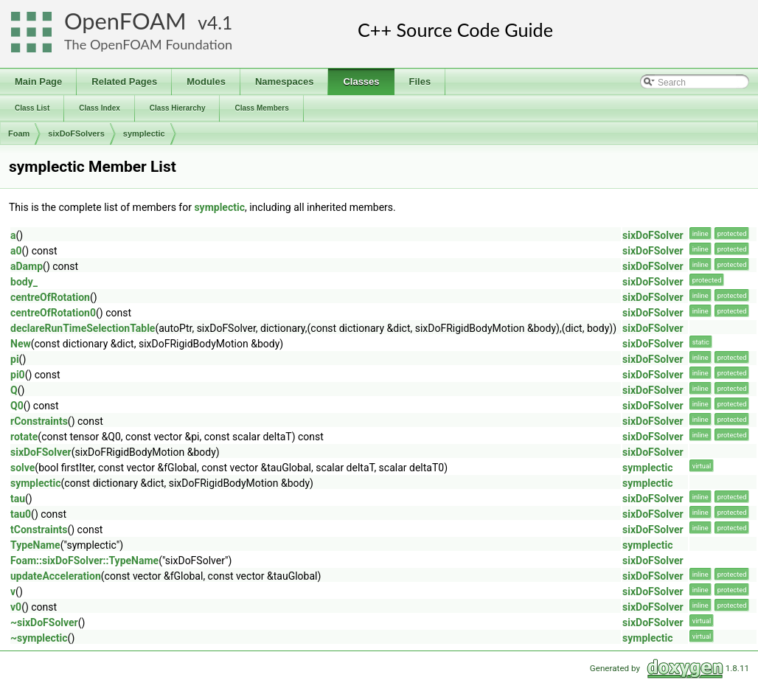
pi (14, 359)
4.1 (219, 22)
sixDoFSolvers (76, 133)
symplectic (144, 133)
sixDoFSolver (653, 235)
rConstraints (39, 421)
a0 (16, 251)
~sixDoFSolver (44, 622)
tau (17, 498)
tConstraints (38, 529)
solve (22, 467)
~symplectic (39, 638)
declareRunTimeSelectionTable (82, 328)
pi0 (17, 375)
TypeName (35, 545)
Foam (18, 133)
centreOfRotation (50, 297)
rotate (24, 437)
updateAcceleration (55, 576)
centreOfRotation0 (53, 313)
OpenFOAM (125, 21)
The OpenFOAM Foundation (148, 44)
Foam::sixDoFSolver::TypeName (84, 560)
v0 (15, 607)
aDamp (26, 266)
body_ (24, 282)
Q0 (17, 406)
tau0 (20, 514)
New (20, 344)
